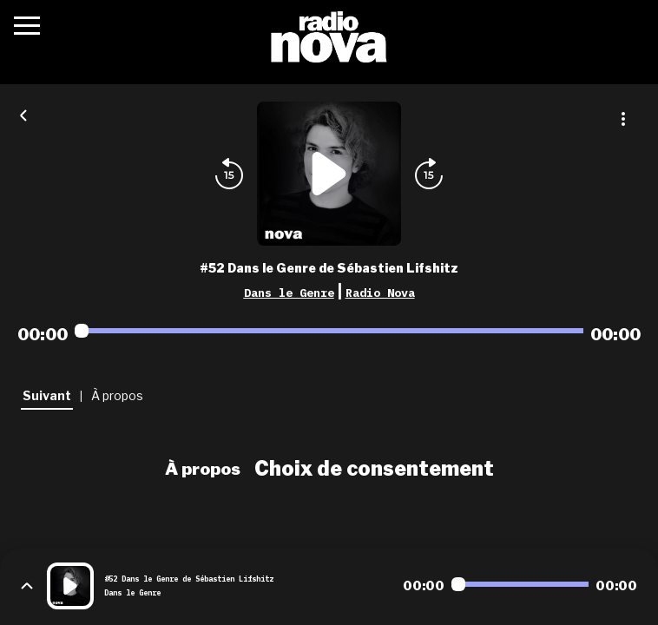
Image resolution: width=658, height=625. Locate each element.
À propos (202, 468)
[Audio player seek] (329, 330)
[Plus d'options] (623, 119)
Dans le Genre (289, 292)
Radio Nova (380, 292)
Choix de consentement (374, 469)
